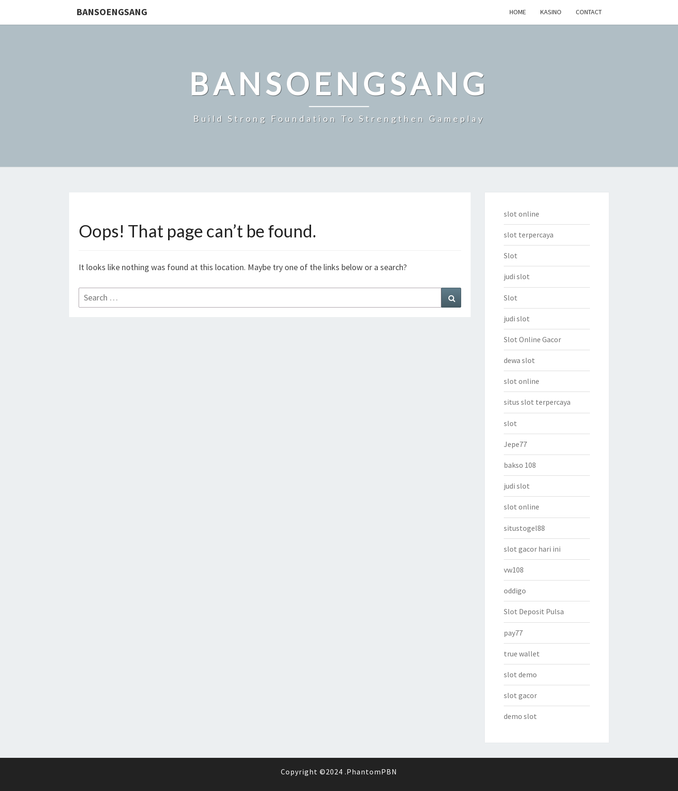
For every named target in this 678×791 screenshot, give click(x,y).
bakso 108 (520, 465)
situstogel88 (524, 528)
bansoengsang (111, 12)
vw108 (514, 569)
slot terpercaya (528, 234)
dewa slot (519, 360)
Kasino (551, 12)
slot (510, 423)
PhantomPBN (372, 771)
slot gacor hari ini (532, 549)
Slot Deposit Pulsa (534, 611)
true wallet (522, 653)
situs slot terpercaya (537, 402)
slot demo (520, 674)
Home (517, 12)
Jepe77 (515, 444)
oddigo (515, 590)
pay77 (513, 632)
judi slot (517, 276)
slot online (521, 213)
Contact (589, 12)
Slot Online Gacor (532, 339)
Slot (510, 255)
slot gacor (520, 695)
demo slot (520, 716)
